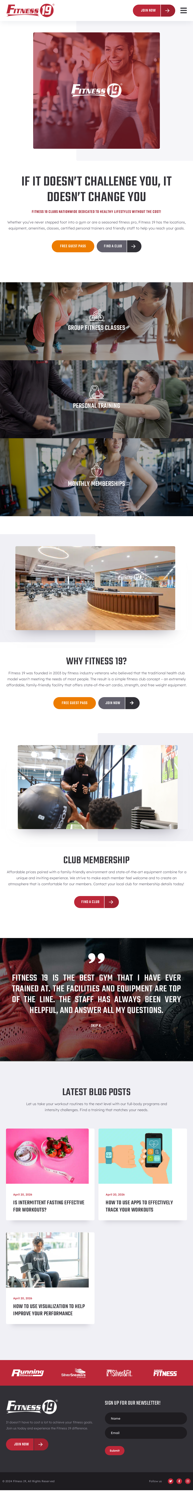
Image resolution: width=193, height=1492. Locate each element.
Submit (115, 1452)
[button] (183, 10)
